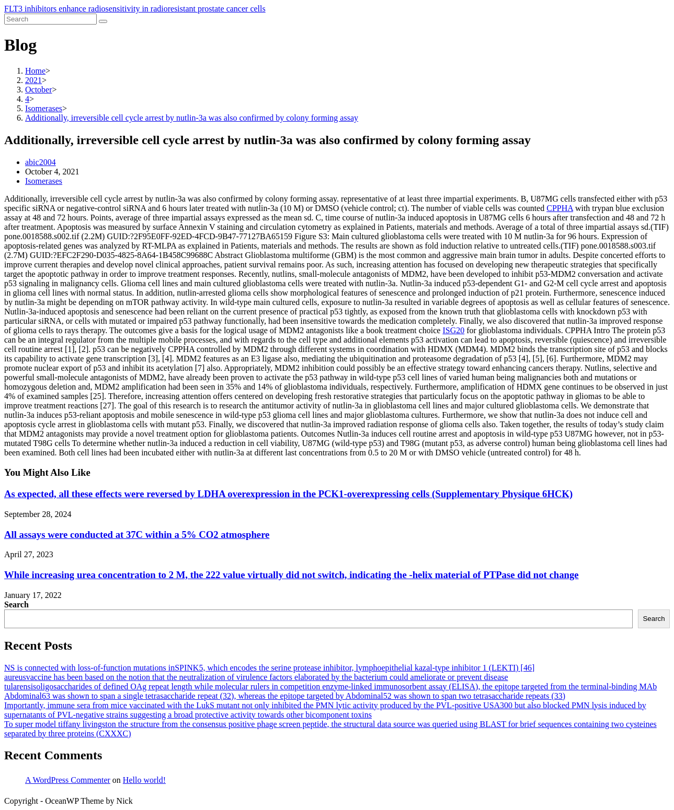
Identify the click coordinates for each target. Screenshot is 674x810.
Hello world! (144, 780)
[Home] (35, 70)
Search (16, 604)
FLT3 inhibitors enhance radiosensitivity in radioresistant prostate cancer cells (135, 8)
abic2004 (40, 162)
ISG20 (453, 330)
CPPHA (559, 208)
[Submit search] (103, 21)
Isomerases (43, 181)
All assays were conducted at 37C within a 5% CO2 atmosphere (136, 534)
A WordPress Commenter (67, 780)
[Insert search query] (50, 19)
